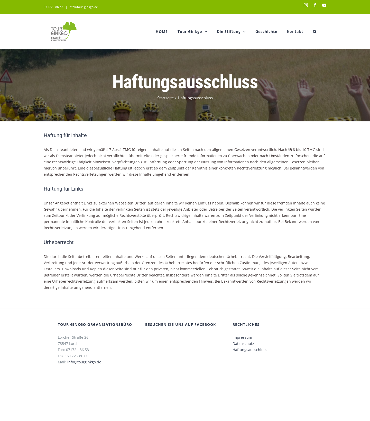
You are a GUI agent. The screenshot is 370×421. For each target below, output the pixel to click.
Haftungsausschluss (248, 349)
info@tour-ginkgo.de (82, 7)
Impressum (241, 337)
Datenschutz (242, 343)
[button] (314, 31)
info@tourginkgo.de (83, 362)
